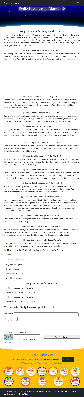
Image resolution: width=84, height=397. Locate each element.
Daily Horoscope (12, 269)
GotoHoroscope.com (68, 391)
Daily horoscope (42, 354)
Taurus (20, 371)
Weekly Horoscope (13, 273)
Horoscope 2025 (12, 254)
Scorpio (9, 381)
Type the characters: (27, 339)
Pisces (75, 381)
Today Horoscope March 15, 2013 (19, 297)
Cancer (42, 371)
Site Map (24, 394)
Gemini (31, 371)
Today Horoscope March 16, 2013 (19, 301)
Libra (75, 371)
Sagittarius (25, 381)
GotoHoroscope (12, 3)
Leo (53, 371)
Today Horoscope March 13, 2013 (19, 288)
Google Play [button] (68, 359)
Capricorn (42, 381)
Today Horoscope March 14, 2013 (19, 292)
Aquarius (58, 381)
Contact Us (8, 394)
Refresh (8, 342)
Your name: (8, 313)
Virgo (64, 371)
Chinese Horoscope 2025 (16, 259)
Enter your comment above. (15, 332)
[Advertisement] (42, 77)
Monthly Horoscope (14, 278)
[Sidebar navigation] (78, 3)
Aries (9, 371)
